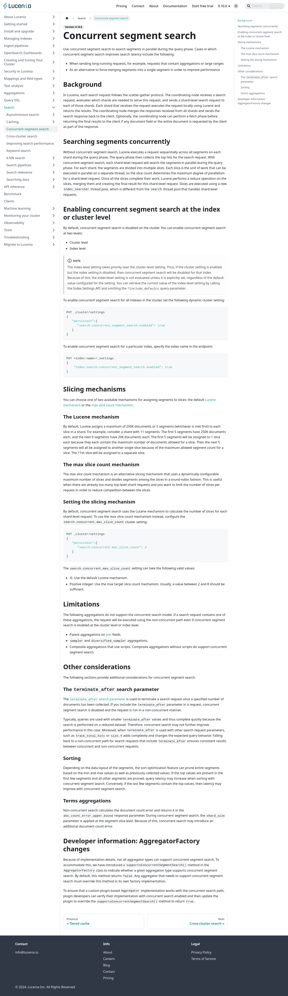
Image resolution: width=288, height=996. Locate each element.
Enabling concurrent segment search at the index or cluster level (260, 34)
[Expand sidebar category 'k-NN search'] (53, 158)
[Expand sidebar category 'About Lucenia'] (53, 17)
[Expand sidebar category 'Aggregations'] (53, 93)
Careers (109, 959)
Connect (138, 6)
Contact (109, 971)
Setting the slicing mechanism (259, 60)
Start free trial (202, 6)
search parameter (97, 699)
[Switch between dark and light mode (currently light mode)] (236, 6)
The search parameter (259, 79)
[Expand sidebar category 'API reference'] (53, 187)
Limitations (244, 65)
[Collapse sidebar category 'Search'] (53, 107)
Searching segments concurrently (258, 26)
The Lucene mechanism (255, 48)
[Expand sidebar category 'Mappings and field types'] (53, 78)
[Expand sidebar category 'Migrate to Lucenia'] (53, 244)
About (153, 6)
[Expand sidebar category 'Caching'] (53, 122)
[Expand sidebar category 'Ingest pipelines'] (53, 45)
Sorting (245, 87)
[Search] (265, 6)
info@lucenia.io (26, 952)
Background (245, 20)
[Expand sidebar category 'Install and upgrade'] (53, 31)
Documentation (175, 6)
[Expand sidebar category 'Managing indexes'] (53, 38)
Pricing (121, 6)
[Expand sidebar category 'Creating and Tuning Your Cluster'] (53, 62)
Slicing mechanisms (249, 42)
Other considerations (250, 71)
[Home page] (67, 18)
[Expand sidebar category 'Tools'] (53, 230)
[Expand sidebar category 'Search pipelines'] (53, 165)
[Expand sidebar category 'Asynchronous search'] (53, 114)
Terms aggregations (253, 93)
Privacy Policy (201, 952)
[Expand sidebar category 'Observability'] (53, 223)
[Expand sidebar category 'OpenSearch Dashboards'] (53, 53)
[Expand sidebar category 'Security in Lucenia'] (53, 71)
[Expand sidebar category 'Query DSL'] (53, 100)
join (109, 634)
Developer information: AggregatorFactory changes (254, 101)
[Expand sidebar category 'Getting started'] (53, 24)
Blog (106, 965)
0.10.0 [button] (222, 6)
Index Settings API (87, 288)
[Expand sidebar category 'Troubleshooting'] (53, 237)
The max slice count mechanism (260, 54)
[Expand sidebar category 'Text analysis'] (53, 86)
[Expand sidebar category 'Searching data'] (53, 179)
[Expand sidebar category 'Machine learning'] (53, 208)
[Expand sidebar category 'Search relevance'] (53, 172)
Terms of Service (203, 959)
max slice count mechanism (112, 405)
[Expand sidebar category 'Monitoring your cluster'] (53, 215)
